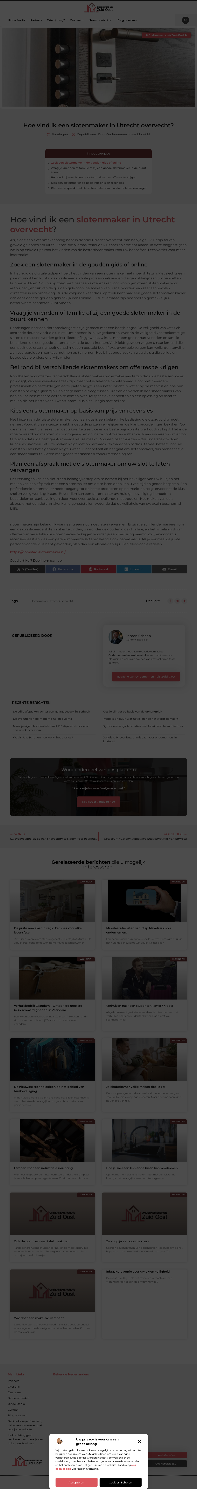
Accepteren (76, 1482)
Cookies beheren (120, 1482)
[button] (140, 1442)
